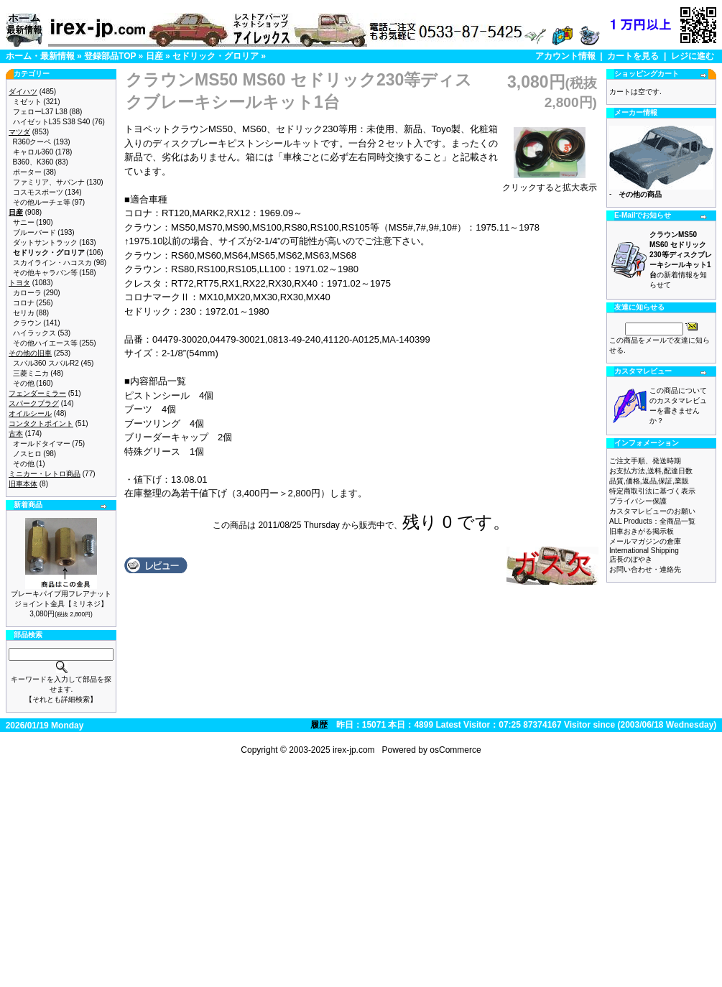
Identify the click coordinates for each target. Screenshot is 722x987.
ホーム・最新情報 (40, 56)
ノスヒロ (27, 454)
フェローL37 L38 (40, 112)
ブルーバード (34, 232)
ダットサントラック (45, 242)
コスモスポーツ (38, 192)
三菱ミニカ (31, 373)
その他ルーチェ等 (41, 202)
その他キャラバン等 (45, 273)
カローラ (27, 293)
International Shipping (644, 551)
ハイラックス (34, 333)
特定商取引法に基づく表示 (652, 491)
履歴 (319, 725)
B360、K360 (33, 162)
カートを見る (633, 56)
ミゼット (27, 102)
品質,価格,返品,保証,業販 (649, 481)
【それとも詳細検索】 (61, 699)
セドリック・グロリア (215, 56)
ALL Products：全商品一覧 (652, 521)
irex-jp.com (354, 750)
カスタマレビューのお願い (652, 511)
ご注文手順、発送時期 (645, 461)
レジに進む (692, 56)
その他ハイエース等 (45, 343)
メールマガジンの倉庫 (645, 541)
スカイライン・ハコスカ (52, 263)
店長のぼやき (630, 559)
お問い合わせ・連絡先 (645, 569)
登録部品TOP (110, 56)
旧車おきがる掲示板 (641, 531)
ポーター (27, 172)
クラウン (27, 323)
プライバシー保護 (638, 501)
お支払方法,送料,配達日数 (651, 471)
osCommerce (455, 750)
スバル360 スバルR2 (46, 363)
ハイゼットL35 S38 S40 (52, 122)
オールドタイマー (41, 444)
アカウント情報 (565, 56)
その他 (23, 383)
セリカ (23, 313)
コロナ (23, 303)
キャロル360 (33, 152)
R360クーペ (32, 142)
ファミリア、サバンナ (49, 182)
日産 (154, 56)
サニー (23, 222)
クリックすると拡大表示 (549, 183)
